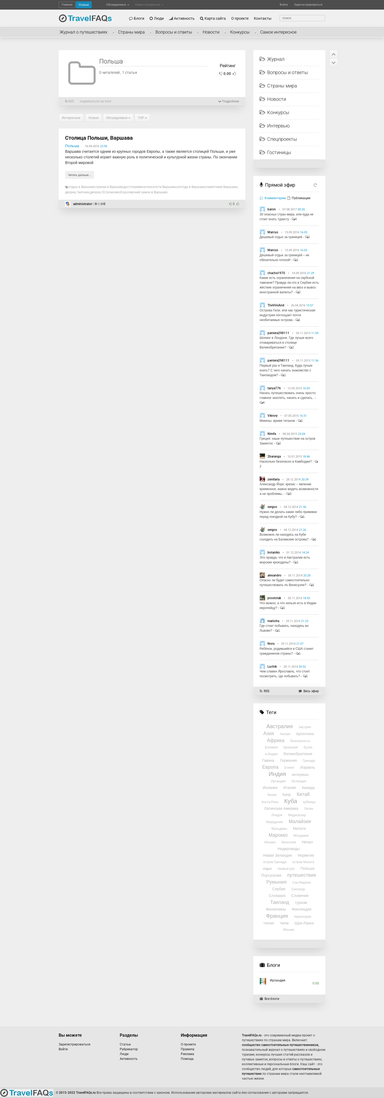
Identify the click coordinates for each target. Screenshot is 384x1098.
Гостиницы (275, 152)
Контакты (262, 18)
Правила (187, 1049)
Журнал (272, 59)
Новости (211, 32)
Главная (67, 4)
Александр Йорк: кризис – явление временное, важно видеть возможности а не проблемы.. (289, 489)
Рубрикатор (129, 1049)
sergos (272, 507)
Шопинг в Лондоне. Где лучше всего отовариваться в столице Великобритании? (286, 342)
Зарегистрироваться (308, 4)
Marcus (272, 232)
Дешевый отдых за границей (281, 237)
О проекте (240, 18)
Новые (84, 5)
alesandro (274, 575)
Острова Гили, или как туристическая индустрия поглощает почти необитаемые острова (287, 315)
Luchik (272, 666)
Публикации (298, 198)
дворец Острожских (105, 192)
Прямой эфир (280, 185)
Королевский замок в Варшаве (143, 192)
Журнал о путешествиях (83, 32)
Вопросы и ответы (173, 32)
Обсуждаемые (117, 4)
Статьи (125, 1044)
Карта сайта (213, 18)
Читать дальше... (79, 175)
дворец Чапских (77, 192)
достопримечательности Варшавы (150, 187)
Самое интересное (149, 4)
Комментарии (273, 198)
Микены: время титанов (277, 421)
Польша (72, 146)
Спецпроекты (278, 139)
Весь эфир (309, 691)
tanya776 (274, 388)
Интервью (275, 125)
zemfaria (273, 479)
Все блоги (269, 999)
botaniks (273, 552)
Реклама (187, 1054)
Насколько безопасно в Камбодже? (286, 461)
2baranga (274, 456)
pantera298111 (278, 333)
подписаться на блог (96, 101)
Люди (157, 18)
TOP (142, 118)
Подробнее (228, 101)
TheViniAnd (275, 305)
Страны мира (131, 32)
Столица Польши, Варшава (99, 138)
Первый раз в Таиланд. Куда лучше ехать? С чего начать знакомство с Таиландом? (286, 370)
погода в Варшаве (191, 187)
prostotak (274, 598)
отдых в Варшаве (82, 187)
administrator (82, 204)
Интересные (71, 118)
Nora (270, 644)
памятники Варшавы (222, 187)
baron (271, 209)
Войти (284, 4)
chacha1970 (276, 273)
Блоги (136, 18)
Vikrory (272, 416)
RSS (69, 101)
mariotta (273, 621)
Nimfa (271, 434)
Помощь (187, 1059)
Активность (182, 18)
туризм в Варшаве (109, 187)
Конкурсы (240, 32)
